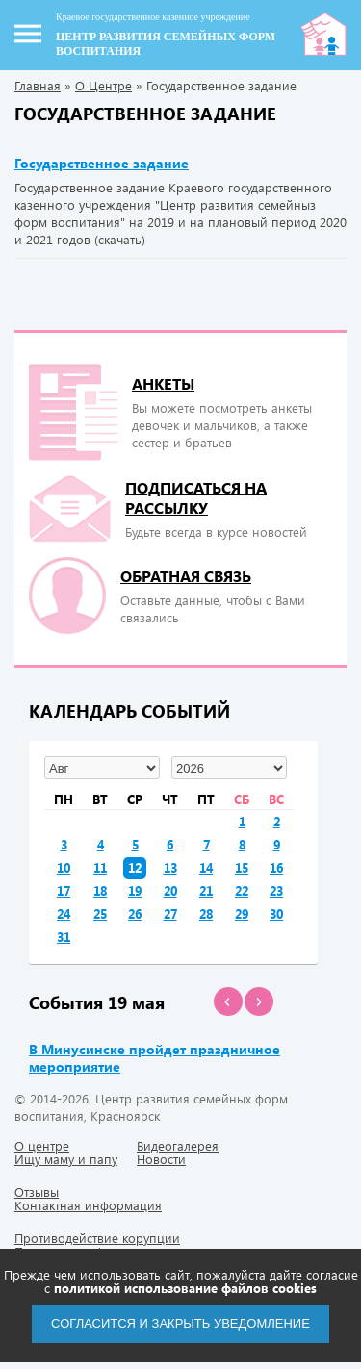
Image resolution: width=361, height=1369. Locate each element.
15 (241, 867)
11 (100, 867)
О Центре (103, 85)
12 (135, 867)
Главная (37, 85)
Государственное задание (101, 163)
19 (135, 890)
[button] (228, 1001)
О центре (41, 1145)
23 (276, 890)
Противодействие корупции (97, 1238)
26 (135, 913)
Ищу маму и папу (65, 1159)
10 (63, 867)
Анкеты (163, 383)
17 (63, 890)
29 (241, 913)
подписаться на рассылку (196, 497)
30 (276, 913)
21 (206, 890)
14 (206, 867)
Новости (161, 1159)
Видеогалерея (178, 1145)
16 (276, 867)
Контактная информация (88, 1205)
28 (206, 913)
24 (63, 913)
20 (170, 890)
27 (170, 913)
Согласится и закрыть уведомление (180, 1323)
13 (170, 867)
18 (100, 890)
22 (241, 890)
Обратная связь (185, 576)
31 (63, 936)
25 (100, 913)
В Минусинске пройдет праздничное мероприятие (154, 1058)
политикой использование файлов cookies (185, 1288)
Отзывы (36, 1191)
